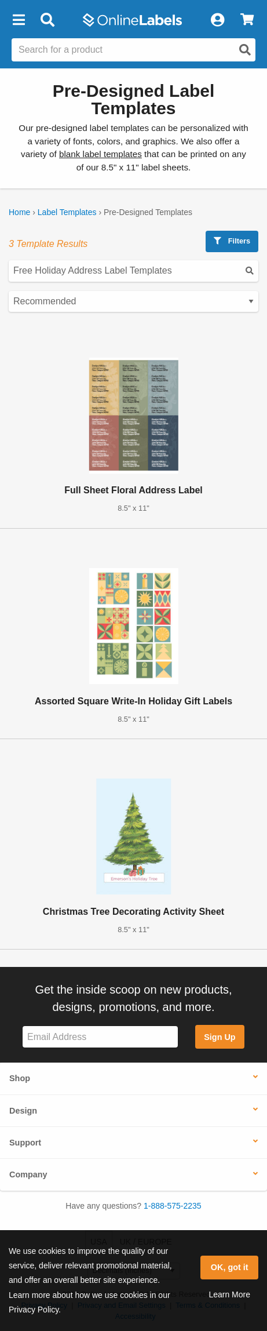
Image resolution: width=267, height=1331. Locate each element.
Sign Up (219, 1037)
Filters (232, 241)
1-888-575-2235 (173, 1205)
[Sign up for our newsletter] (100, 1037)
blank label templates (100, 154)
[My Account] (217, 20)
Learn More (229, 1294)
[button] (18, 20)
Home (19, 212)
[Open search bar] (47, 20)
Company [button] (28, 1174)
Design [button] (23, 1110)
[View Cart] (247, 20)
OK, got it (229, 1267)
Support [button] (25, 1142)
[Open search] (245, 49)
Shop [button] (19, 1078)
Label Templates (67, 212)
